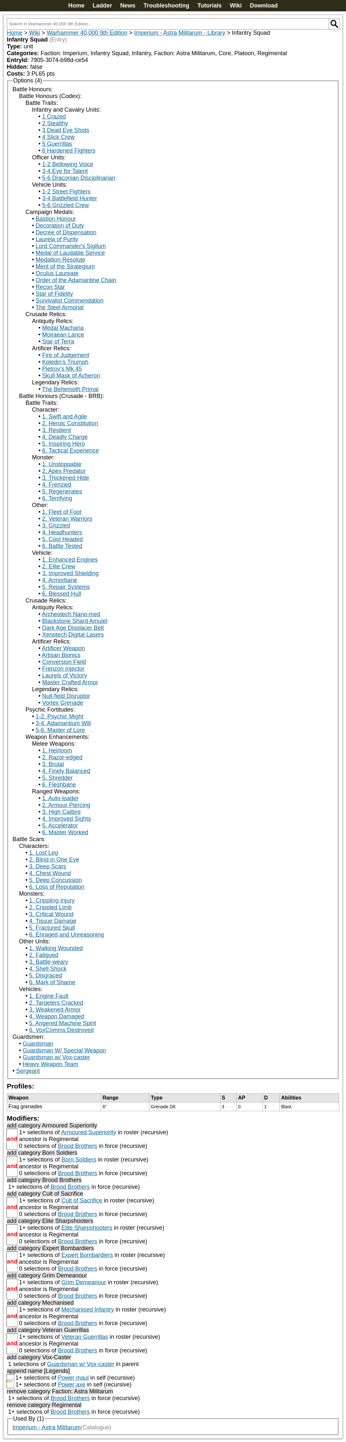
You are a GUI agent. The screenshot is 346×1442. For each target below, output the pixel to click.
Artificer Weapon (63, 648)
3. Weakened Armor (55, 1009)
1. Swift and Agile (64, 416)
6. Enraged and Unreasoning (66, 934)
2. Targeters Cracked (56, 1003)
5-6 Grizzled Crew (65, 205)
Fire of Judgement (65, 355)
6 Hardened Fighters (68, 150)
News (127, 5)
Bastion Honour (56, 219)
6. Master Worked (65, 832)
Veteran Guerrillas (84, 1337)
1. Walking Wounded (56, 948)
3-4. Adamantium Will (63, 723)
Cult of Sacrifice (81, 1200)
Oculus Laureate (57, 273)
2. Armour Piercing (66, 805)
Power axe (71, 1384)
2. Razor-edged (62, 757)
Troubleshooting (166, 5)
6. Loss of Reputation (56, 887)
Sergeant (28, 1071)
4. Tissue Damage (52, 921)
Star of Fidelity (54, 294)
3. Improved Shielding (70, 573)
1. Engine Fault (48, 996)
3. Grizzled (56, 525)
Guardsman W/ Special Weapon (64, 1050)
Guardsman (38, 1043)
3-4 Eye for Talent (65, 171)
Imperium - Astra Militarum (47, 1427)
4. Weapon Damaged (56, 1016)
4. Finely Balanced (66, 771)
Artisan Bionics (61, 655)
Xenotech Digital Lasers (73, 634)
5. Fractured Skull (52, 928)
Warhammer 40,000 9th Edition (87, 33)
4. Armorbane (59, 580)
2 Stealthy (55, 123)
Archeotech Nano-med (71, 614)
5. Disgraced (45, 975)
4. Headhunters (62, 532)
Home (76, 5)
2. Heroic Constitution (70, 423)
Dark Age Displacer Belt (73, 628)
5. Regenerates (62, 491)
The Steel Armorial (59, 307)
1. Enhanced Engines (70, 559)
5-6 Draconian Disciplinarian (78, 178)
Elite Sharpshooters (86, 1227)
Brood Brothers (77, 1146)
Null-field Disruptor (66, 696)
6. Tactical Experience (70, 450)
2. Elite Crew (58, 566)
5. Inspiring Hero (63, 444)
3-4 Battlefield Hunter (69, 198)
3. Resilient (56, 430)
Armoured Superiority (88, 1132)
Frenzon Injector (63, 668)
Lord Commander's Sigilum (71, 246)
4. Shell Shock (48, 968)
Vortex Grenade (62, 703)
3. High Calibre (61, 812)
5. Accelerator (60, 825)
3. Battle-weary (48, 962)
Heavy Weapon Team (50, 1064)
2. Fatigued (43, 955)
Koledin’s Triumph (65, 362)
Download (264, 5)
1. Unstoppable (61, 464)
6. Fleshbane (59, 784)
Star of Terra (58, 341)
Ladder (102, 5)
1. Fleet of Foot (61, 512)
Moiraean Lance (63, 334)
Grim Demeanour (83, 1282)
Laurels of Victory (64, 675)
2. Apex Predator (64, 471)
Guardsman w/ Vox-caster (56, 1057)
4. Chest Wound (50, 873)
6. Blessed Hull (61, 593)
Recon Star (50, 287)
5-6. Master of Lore (60, 730)
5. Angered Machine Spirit (62, 1023)
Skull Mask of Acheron (71, 375)
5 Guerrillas (57, 144)
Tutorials (209, 5)
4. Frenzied (56, 484)
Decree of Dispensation (66, 232)
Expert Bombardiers (87, 1255)
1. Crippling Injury (52, 900)
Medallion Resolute (60, 259)
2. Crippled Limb (50, 907)
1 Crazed (54, 116)
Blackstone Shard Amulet (74, 621)
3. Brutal (53, 764)
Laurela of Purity (57, 239)
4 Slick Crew (58, 137)
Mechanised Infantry (87, 1309)
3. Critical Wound (51, 914)
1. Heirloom (57, 750)
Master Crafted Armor (70, 682)
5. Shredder (57, 778)
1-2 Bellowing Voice (67, 164)
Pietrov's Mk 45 (62, 369)
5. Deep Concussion (55, 880)
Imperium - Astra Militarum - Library (179, 33)
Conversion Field (64, 662)
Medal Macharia (63, 328)
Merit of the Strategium (65, 266)
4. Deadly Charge (65, 437)
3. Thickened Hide (65, 478)
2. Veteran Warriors (67, 519)
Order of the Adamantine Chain (76, 280)
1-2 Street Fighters (66, 191)
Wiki (236, 5)
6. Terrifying (57, 498)
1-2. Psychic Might (59, 716)
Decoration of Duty (60, 225)
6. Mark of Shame (52, 982)
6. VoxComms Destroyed (61, 1030)
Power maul (73, 1377)
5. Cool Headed (62, 539)
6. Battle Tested (62, 546)
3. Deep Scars (47, 866)
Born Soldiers (78, 1159)
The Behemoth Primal (70, 389)
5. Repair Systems (66, 587)
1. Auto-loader (60, 798)
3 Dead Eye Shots (65, 130)
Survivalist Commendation (70, 300)
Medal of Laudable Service (70, 253)
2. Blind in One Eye (54, 859)
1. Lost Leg (43, 853)
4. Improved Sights (66, 818)
